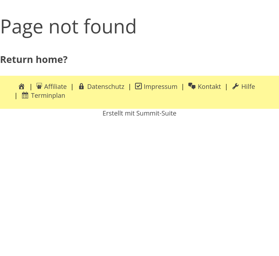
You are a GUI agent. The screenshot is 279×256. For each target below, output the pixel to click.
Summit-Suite (156, 113)
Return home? (34, 59)
